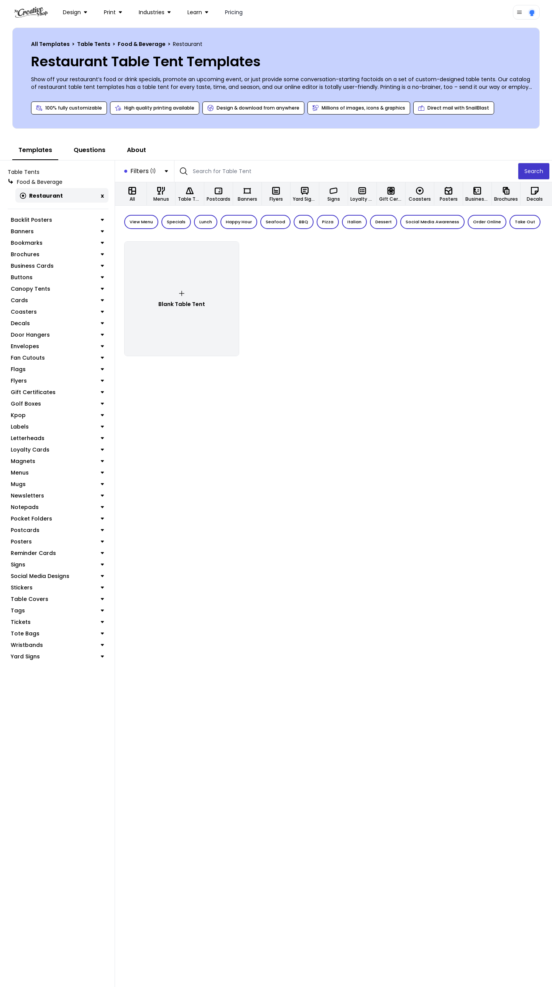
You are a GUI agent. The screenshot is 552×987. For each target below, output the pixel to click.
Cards (57, 300)
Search (533, 171)
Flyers (57, 381)
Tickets (57, 622)
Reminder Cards (57, 553)
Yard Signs (57, 656)
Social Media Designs (57, 576)
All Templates (51, 44)
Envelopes (57, 346)
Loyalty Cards (57, 449)
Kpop (57, 415)
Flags (57, 369)
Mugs (57, 484)
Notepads (57, 507)
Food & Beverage (142, 44)
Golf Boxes (57, 404)
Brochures (57, 254)
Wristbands (57, 645)
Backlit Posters (57, 220)
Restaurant (41, 196)
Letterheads (57, 438)
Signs (57, 564)
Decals (57, 323)
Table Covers (57, 599)
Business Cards (57, 266)
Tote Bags (57, 633)
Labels (57, 426)
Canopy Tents (57, 289)
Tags (57, 610)
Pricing (234, 12)
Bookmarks (57, 243)
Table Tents (94, 44)
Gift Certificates (57, 392)
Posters (57, 541)
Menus (57, 472)
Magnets (57, 461)
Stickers (57, 587)
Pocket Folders (57, 518)
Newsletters (57, 495)
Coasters (57, 312)
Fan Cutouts (57, 358)
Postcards (57, 530)
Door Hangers (57, 335)
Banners (57, 231)
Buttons (57, 277)
